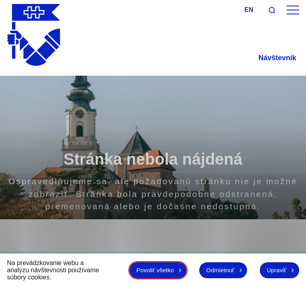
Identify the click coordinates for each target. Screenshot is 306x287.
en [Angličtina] (249, 9)
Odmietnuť (217, 270)
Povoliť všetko (149, 270)
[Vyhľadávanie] (272, 10)
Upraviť (275, 270)
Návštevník (277, 58)
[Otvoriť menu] (292, 10)
